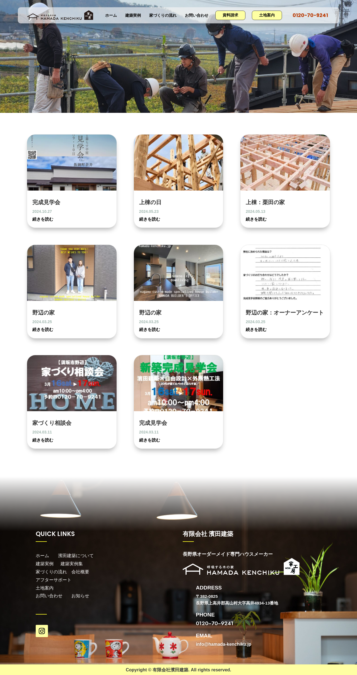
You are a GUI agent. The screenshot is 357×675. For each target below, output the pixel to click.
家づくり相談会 (51, 422)
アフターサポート (54, 579)
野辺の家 (43, 312)
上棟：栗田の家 (265, 202)
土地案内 (267, 15)
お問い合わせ (196, 15)
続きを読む (42, 219)
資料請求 (230, 15)
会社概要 (80, 571)
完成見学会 (46, 202)
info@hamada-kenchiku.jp (223, 644)
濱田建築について (76, 555)
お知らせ (80, 595)
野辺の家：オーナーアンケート (285, 312)
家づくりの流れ (163, 15)
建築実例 (133, 15)
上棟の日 (150, 202)
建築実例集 (72, 563)
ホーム (111, 15)
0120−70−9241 (310, 15)
